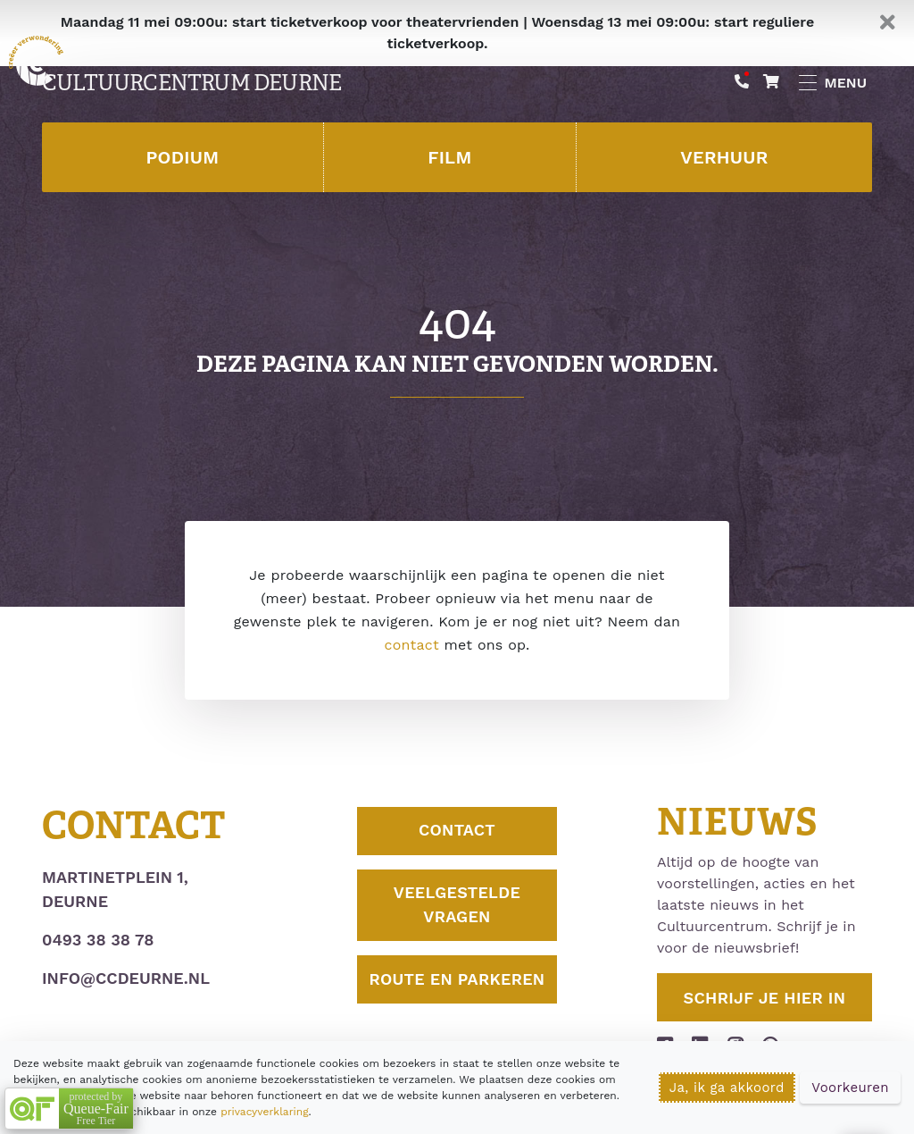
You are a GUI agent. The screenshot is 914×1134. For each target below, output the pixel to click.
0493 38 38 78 (98, 939)
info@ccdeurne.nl (126, 978)
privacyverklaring (264, 1111)
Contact (457, 831)
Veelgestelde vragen (457, 906)
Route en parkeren (457, 992)
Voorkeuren (850, 1087)
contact (411, 644)
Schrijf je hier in (765, 997)
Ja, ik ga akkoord (727, 1087)
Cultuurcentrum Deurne (191, 83)
